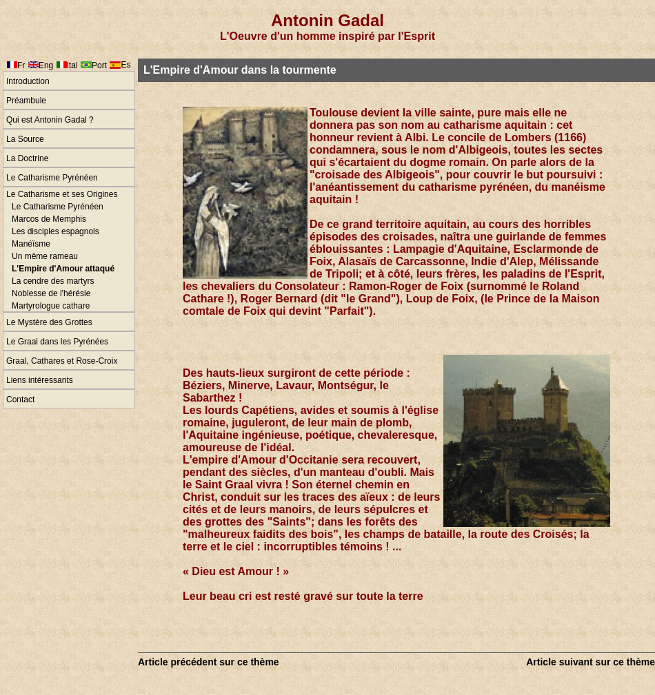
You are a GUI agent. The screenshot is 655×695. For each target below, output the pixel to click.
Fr (21, 65)
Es (125, 65)
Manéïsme (31, 244)
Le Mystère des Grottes (49, 322)
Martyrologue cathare (51, 306)
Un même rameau (45, 256)
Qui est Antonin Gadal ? (50, 120)
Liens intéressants (39, 380)
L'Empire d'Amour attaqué (63, 268)
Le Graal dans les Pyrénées (57, 341)
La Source (25, 139)
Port (99, 65)
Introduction (28, 81)
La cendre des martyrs (53, 281)
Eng (46, 65)
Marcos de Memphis (49, 219)
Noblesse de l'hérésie (51, 293)
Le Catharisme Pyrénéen (52, 178)
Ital (72, 65)
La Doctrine (27, 158)
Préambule (26, 100)
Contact (20, 399)
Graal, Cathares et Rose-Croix (61, 361)
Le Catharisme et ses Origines (61, 194)
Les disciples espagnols (55, 231)
